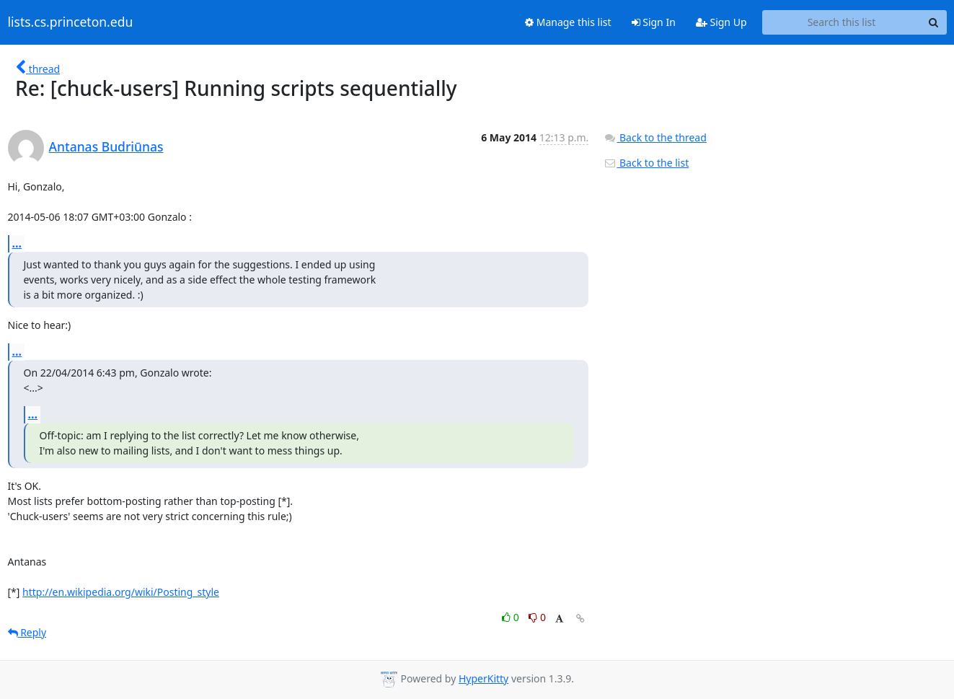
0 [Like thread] (511, 617)
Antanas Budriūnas (106, 146)
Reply (27, 632)
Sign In (654, 22)
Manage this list (568, 22)
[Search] (934, 22)
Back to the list (646, 163)
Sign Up (721, 22)
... (17, 243)
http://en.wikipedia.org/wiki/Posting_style (120, 592)
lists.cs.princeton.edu (70, 22)
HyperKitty (483, 678)
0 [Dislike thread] (537, 617)
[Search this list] (842, 22)
